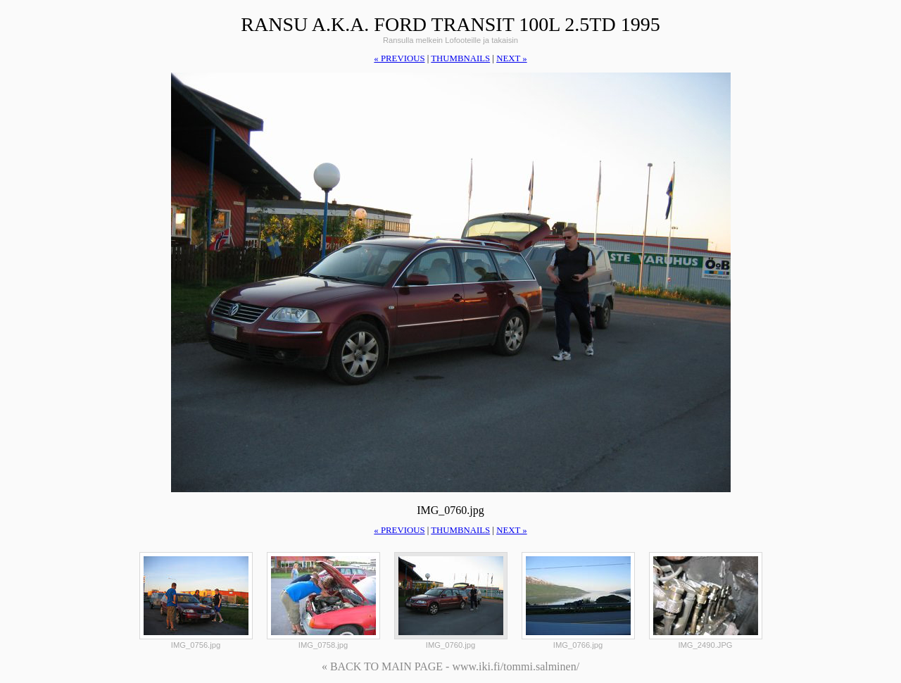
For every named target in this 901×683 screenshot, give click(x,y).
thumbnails (460, 58)
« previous (399, 58)
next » (511, 58)
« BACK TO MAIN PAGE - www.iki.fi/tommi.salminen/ (450, 666)
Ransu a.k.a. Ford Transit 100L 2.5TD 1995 (450, 24)
